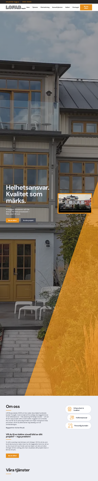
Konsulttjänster (57, 7)
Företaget (75, 7)
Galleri (67, 7)
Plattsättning (45, 7)
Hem (28, 7)
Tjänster (35, 7)
